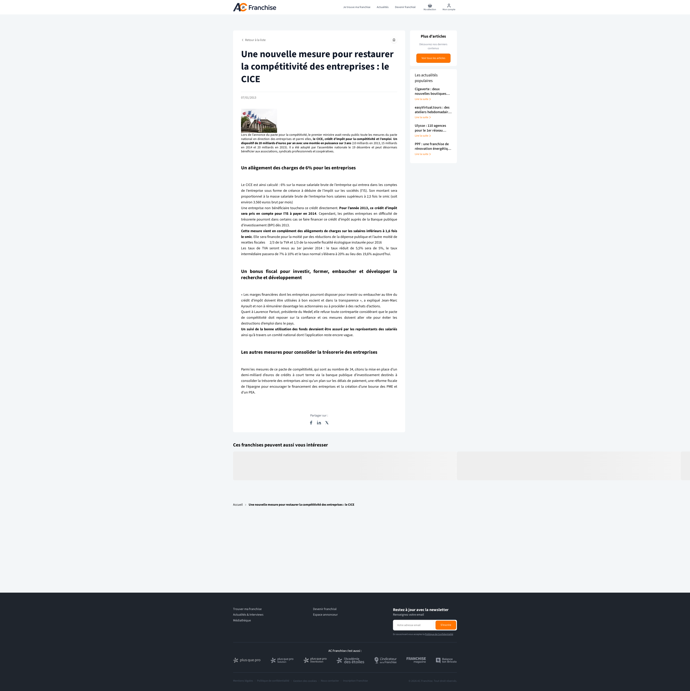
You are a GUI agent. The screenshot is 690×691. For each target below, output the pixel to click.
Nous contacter (330, 681)
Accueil (238, 504)
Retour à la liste (253, 40)
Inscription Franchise (355, 681)
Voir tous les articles (433, 58)
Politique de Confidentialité (439, 634)
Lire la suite (423, 99)
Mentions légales (243, 681)
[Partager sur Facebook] (311, 422)
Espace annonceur (325, 615)
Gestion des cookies (305, 681)
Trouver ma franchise (247, 609)
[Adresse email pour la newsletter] (414, 625)
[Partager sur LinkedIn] (319, 422)
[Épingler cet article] (394, 40)
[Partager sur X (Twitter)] (327, 422)
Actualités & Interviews (248, 615)
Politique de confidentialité (273, 681)
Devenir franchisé (325, 609)
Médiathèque (242, 620)
